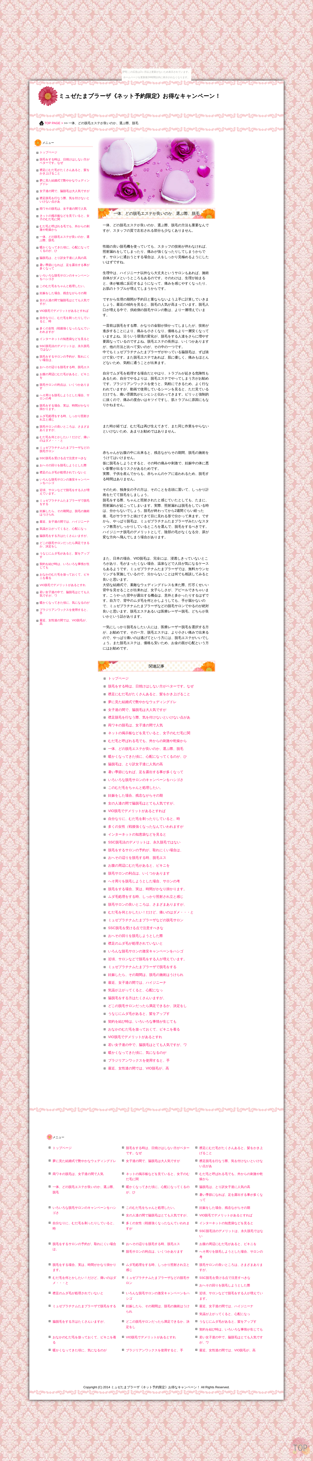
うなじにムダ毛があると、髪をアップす (139, 1014)
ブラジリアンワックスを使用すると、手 (139, 1060)
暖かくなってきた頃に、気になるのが (137, 1052)
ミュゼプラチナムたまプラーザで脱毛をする (142, 967)
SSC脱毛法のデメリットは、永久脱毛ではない (144, 842)
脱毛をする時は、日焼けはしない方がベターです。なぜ (151, 686)
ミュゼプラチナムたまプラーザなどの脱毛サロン (145, 920)
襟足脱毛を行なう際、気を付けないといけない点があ (149, 717)
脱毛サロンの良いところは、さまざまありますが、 (147, 904)
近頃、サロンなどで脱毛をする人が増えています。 (147, 959)
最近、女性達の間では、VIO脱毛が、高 (138, 1068)
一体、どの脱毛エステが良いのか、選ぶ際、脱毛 (145, 749)
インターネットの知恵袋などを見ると (137, 834)
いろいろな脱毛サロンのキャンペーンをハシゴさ (145, 780)
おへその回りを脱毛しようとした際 (135, 936)
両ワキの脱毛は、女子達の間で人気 (135, 725)
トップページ (118, 678)
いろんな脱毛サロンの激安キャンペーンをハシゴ (145, 951)
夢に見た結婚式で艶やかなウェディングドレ (142, 702)
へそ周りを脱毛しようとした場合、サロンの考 (144, 881)
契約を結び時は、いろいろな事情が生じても (142, 1021)
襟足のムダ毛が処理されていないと (135, 943)
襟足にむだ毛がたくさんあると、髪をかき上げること (149, 694)
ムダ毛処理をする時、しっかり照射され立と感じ (145, 896)
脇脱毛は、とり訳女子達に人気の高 (135, 764)
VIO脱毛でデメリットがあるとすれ (135, 1037)
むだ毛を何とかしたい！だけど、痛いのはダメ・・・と (151, 912)
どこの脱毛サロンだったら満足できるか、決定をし (147, 1006)
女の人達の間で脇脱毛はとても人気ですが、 (142, 803)
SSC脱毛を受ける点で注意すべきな (135, 928)
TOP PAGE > (54, 123)
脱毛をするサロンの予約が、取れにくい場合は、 (145, 850)
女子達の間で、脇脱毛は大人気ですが (137, 710)
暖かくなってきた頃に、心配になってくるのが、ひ (147, 756)
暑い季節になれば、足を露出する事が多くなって (145, 772)
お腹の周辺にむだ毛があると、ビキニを (139, 865)
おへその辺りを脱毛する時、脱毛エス (137, 858)
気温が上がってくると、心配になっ (135, 990)
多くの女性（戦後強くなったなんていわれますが (145, 826)
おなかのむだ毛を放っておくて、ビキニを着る (144, 1029)
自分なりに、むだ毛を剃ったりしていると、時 (144, 819)
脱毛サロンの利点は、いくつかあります (139, 873)
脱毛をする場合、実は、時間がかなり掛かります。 (147, 889)
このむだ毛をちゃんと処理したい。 (135, 788)
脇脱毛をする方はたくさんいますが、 (137, 998)
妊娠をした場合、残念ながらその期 (135, 795)
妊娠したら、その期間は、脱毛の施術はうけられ (145, 975)
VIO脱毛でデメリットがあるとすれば (137, 811)
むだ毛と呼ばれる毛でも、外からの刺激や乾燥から (147, 741)
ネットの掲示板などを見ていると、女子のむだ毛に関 (149, 733)
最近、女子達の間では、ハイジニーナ (137, 982)
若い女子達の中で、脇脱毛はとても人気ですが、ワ (147, 1045)
